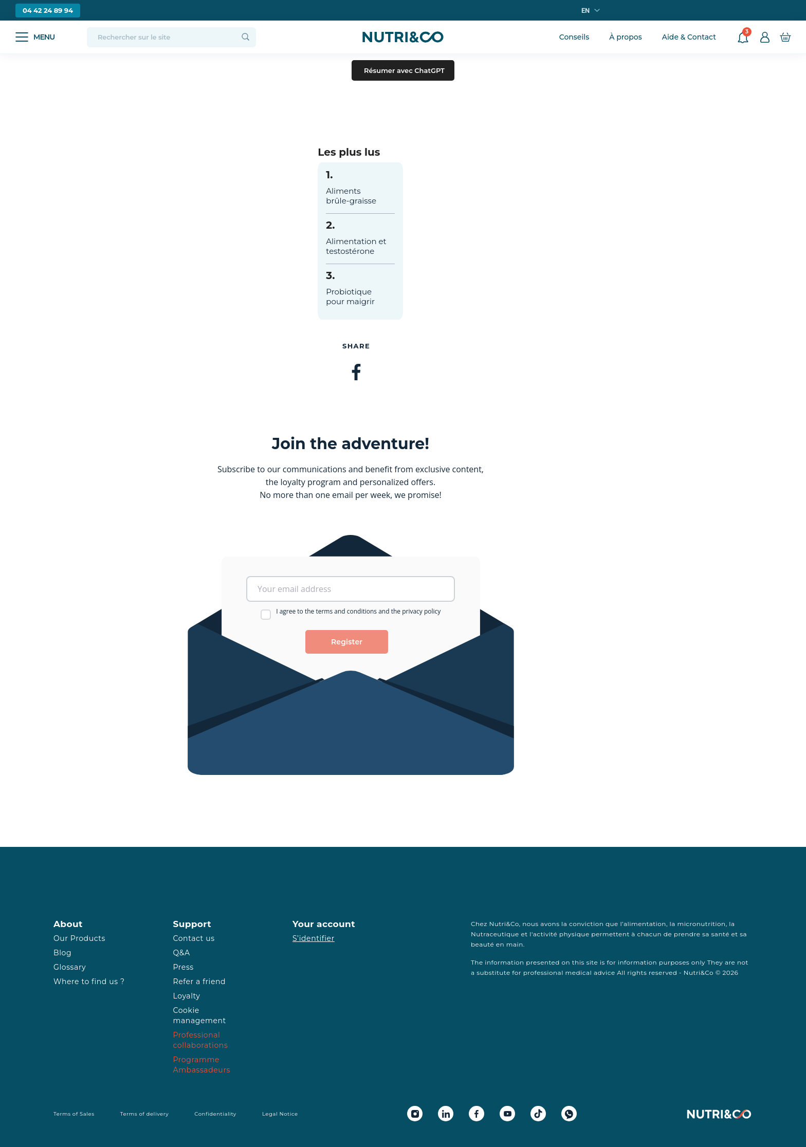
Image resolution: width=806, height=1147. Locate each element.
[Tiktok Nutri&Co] (538, 1113)
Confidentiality (215, 1114)
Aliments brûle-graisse (351, 196)
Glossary (69, 967)
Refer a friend (199, 981)
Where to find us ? (88, 981)
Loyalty (186, 996)
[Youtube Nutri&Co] (507, 1113)
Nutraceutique (495, 934)
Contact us (194, 938)
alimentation (645, 924)
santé (720, 934)
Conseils (574, 37)
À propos (625, 37)
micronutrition (701, 924)
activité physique (561, 934)
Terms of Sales (74, 1114)
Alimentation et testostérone (356, 246)
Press (183, 967)
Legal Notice (280, 1114)
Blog (62, 952)
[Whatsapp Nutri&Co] (569, 1113)
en (585, 10)
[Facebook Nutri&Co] (476, 1113)
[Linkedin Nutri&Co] (445, 1113)
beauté (482, 944)
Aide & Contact (689, 37)
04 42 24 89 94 (48, 10)
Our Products (79, 938)
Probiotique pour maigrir (350, 296)
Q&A (181, 952)
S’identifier (313, 938)
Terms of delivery (144, 1114)
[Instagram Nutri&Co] (415, 1113)
